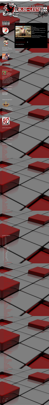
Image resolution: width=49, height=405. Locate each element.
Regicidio (3, 213)
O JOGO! (5, 318)
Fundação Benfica (5, 179)
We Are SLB (4, 228)
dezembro (5, 247)
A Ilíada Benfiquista (5, 146)
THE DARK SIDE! (6, 364)
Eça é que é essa (4, 173)
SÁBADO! (5, 294)
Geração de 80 (4, 181)
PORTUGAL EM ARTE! (7, 288)
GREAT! (5, 308)
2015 (4, 238)
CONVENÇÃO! (6, 368)
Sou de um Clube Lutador (6, 220)
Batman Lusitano (4, 151)
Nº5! (4, 267)
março (5, 258)
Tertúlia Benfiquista (5, 221)
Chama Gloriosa (4, 161)
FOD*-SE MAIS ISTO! (7, 384)
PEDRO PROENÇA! (7, 372)
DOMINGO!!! (6, 338)
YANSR (3, 230)
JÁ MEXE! (5, 381)
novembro (5, 248)
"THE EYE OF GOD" (7, 266)
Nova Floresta (4, 194)
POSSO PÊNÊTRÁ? (7, 388)
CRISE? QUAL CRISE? (20, 24)
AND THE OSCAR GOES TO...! (8, 289)
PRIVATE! (5, 263)
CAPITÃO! (5, 373)
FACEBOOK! (6, 350)
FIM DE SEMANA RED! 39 (8, 371)
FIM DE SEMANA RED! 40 (8, 332)
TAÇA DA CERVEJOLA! (7, 386)
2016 (4, 237)
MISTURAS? (6, 312)
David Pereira (4, 167)
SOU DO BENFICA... (7, 293)
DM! (4, 272)
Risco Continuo (4, 215)
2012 (4, 242)
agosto (5, 252)
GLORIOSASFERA (5, 180)
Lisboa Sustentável (5, 186)
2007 (4, 401)
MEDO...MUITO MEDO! (7, 299)
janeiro (5, 398)
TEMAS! (5, 336)
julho (5, 253)
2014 (4, 239)
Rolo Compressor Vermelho (6, 216)
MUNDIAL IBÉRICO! (7, 394)
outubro (5, 249)
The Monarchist (4, 222)
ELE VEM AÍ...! (6, 313)
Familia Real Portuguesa (5, 174)
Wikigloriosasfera (4, 229)
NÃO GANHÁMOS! (7, 292)
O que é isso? (4, 201)
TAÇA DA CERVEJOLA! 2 (7, 385)
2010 (4, 244)
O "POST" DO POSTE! (7, 380)
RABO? (5, 358)
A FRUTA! (5, 316)
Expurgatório (4, 172)
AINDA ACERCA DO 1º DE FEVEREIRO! (8, 396)
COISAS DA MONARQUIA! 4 (8, 321)
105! (4, 261)
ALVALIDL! (5, 307)
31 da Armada (4, 145)
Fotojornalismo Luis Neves (6, 178)
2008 (4, 400)
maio (5, 256)
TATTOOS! (5, 329)
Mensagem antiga (43, 49)
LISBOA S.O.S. (4, 185)
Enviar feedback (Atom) (22, 51)
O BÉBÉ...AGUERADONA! (8, 300)
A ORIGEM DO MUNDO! (7, 275)
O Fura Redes (4, 199)
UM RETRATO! (6, 354)
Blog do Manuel (4, 157)
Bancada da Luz (4, 150)
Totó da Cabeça (4, 223)
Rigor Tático (4, 214)
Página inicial (32, 49)
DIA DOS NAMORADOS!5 (8, 333)
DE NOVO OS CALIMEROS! (8, 367)
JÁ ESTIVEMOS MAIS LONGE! (8, 279)
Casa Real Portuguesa (5, 158)
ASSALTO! (5, 369)
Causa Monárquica (5, 159)
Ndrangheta (4, 193)
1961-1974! (5, 363)
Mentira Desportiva (5, 187)
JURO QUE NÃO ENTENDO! (8, 322)
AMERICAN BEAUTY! (7, 287)
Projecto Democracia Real (6, 209)
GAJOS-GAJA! (6, 283)
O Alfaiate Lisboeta (5, 195)
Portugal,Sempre (4, 208)
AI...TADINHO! (6, 349)
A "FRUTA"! (5, 355)
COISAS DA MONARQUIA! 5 (8, 309)
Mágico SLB (4, 192)
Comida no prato (4, 164)
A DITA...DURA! (6, 362)
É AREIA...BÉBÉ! (6, 328)
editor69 (9, 71)
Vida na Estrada (4, 227)
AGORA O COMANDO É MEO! (8, 317)
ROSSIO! (5, 276)
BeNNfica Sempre (4, 152)
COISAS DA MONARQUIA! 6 (8, 271)
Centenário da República (6, 160)
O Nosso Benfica (4, 200)
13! (4, 327)
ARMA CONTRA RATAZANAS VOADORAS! (8, 393)
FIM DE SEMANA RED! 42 (8, 262)
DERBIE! (5, 303)
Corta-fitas (3, 165)
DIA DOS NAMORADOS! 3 (8, 343)
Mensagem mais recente (20, 49)
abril (4, 257)
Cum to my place (4, 166)
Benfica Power (4, 153)
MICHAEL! (5, 344)
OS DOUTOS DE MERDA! (8, 359)
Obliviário (3, 202)
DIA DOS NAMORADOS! (7, 353)
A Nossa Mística (4, 147)
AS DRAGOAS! (6, 389)
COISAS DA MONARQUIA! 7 (8, 270)
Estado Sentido (4, 171)
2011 (4, 243)
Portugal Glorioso (4, 207)
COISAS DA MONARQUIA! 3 (8, 337)
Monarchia (3, 188)
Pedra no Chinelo (4, 206)
